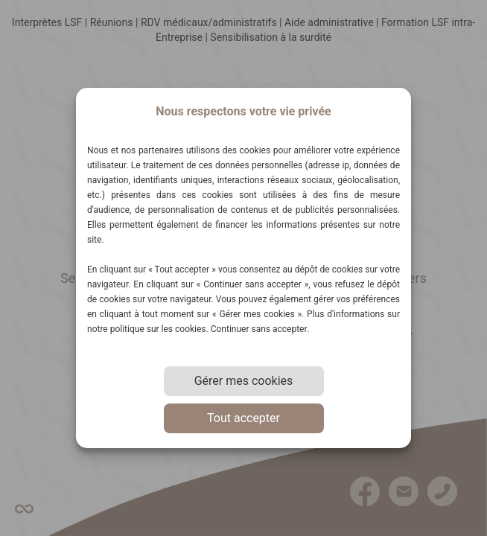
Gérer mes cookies (243, 381)
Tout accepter (243, 418)
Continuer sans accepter (259, 329)
